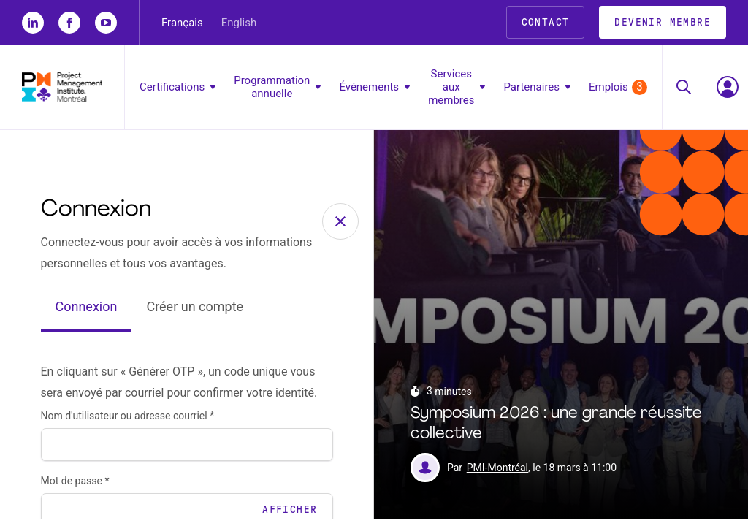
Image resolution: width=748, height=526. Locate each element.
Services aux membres (456, 87)
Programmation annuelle (277, 87)
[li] (33, 23)
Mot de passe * (75, 488)
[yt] (106, 23)
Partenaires (536, 87)
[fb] (69, 23)
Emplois (618, 87)
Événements (374, 87)
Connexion (87, 313)
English (239, 22)
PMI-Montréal (497, 475)
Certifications (177, 87)
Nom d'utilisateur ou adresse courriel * (128, 423)
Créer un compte (194, 313)
